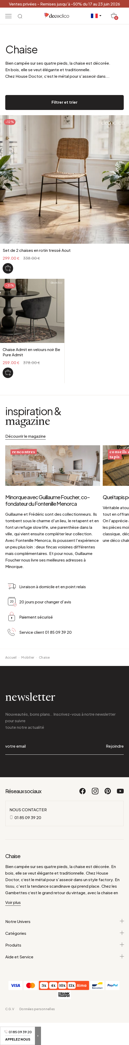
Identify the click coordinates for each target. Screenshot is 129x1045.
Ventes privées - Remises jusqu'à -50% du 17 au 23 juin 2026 (64, 3)
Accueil (11, 657)
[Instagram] (95, 793)
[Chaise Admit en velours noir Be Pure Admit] (8, 373)
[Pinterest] (108, 793)
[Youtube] (120, 793)
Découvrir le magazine (25, 435)
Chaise (44, 657)
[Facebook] (82, 793)
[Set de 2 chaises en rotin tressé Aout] (8, 268)
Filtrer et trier (64, 101)
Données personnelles (37, 1009)
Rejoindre (115, 745)
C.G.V (9, 1009)
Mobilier (27, 657)
